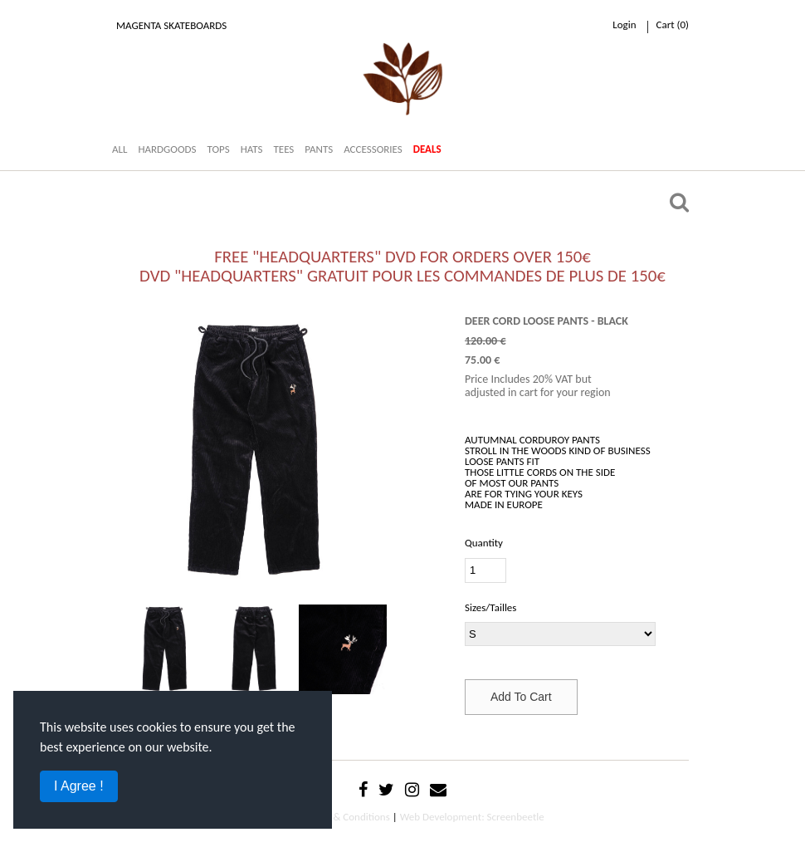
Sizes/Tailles (490, 607)
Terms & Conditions (347, 816)
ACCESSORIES (373, 149)
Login (624, 24)
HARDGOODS (167, 149)
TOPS (218, 149)
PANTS (319, 149)
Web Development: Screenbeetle (472, 816)
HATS (252, 149)
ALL (119, 149)
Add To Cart (521, 696)
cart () (672, 24)
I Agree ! (79, 786)
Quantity (484, 542)
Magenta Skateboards (171, 25)
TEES (283, 149)
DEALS (427, 149)
